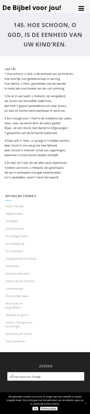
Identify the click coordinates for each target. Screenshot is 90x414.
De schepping (14, 244)
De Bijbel (11, 221)
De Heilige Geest (16, 236)
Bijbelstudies (14, 214)
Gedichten (12, 266)
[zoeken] (42, 377)
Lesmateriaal (14, 288)
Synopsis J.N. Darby (18, 334)
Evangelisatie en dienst (21, 259)
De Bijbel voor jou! (31, 7)
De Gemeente (14, 229)
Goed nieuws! (14, 206)
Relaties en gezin (16, 315)
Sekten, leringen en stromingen (18, 324)
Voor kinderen (15, 341)
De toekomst (14, 251)
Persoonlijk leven (17, 296)
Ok (35, 408)
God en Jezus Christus (20, 281)
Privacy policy (49, 408)
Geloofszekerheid (17, 274)
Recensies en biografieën (14, 305)
